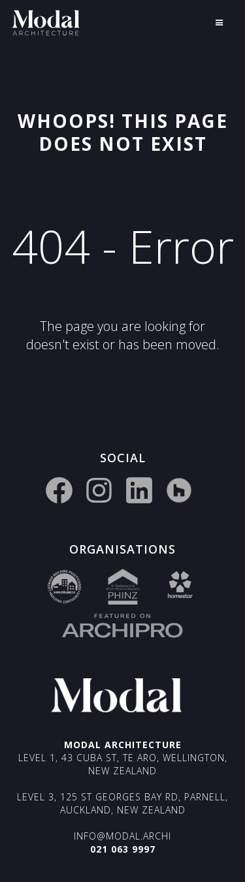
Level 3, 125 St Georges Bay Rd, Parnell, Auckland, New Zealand (122, 803)
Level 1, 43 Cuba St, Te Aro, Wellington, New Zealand (122, 764)
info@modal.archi (122, 836)
